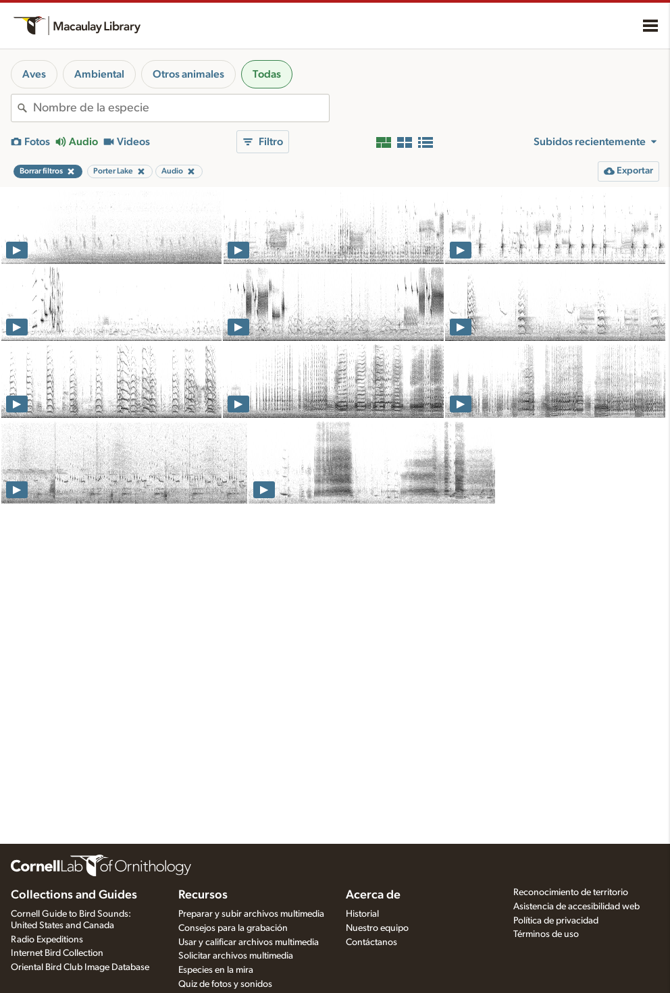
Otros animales (188, 74)
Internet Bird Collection (57, 953)
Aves (34, 74)
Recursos (203, 895)
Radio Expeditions (47, 939)
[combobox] (181, 108)
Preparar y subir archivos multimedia (251, 914)
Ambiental (99, 74)
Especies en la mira (215, 970)
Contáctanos (371, 942)
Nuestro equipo (377, 928)
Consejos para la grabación (233, 928)
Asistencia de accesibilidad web (576, 906)
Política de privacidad (555, 920)
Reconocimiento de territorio (570, 892)
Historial (362, 914)
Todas (267, 74)
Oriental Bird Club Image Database (80, 967)
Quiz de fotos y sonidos (225, 984)
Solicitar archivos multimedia (235, 956)
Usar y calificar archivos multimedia (248, 942)
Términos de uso (546, 934)
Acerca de (373, 895)
